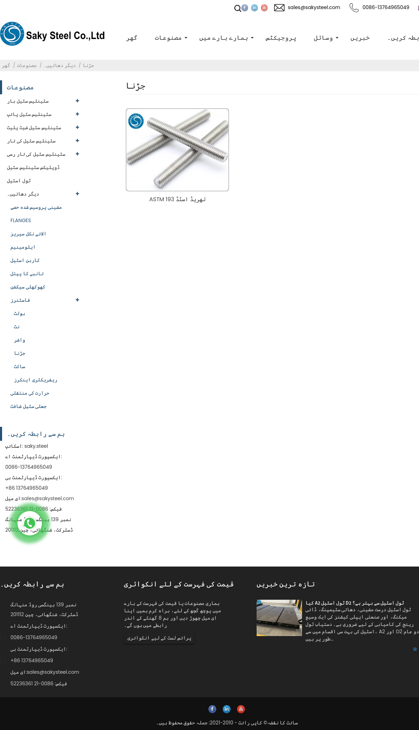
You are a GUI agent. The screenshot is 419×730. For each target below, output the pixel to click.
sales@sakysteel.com (48, 498)
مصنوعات (27, 65)
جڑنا (88, 65)
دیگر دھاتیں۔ (60, 65)
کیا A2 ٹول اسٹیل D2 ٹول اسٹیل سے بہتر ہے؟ (355, 603)
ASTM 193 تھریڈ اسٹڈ (177, 199)
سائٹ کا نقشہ (282, 722)
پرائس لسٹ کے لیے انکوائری (159, 637)
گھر (6, 65)
